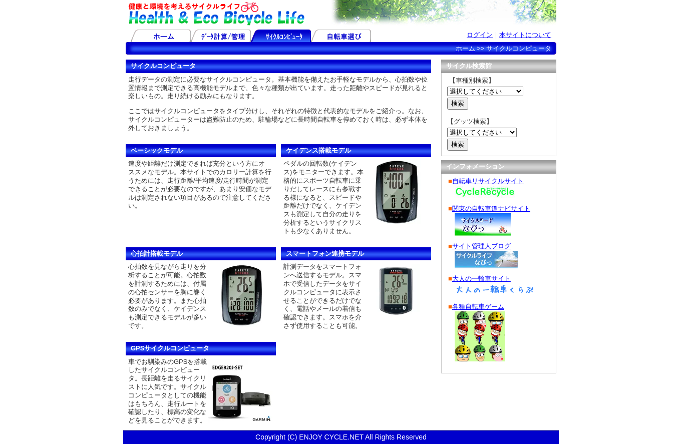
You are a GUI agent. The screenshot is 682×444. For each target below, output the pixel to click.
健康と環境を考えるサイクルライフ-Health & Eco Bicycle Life (216, 13)
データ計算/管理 (221, 36)
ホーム (161, 36)
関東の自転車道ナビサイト (491, 208)
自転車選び (341, 36)
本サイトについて (525, 35)
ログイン (480, 35)
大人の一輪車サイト (481, 278)
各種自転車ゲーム (478, 306)
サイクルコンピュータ (281, 36)
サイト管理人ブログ (481, 246)
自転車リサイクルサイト (488, 181)
